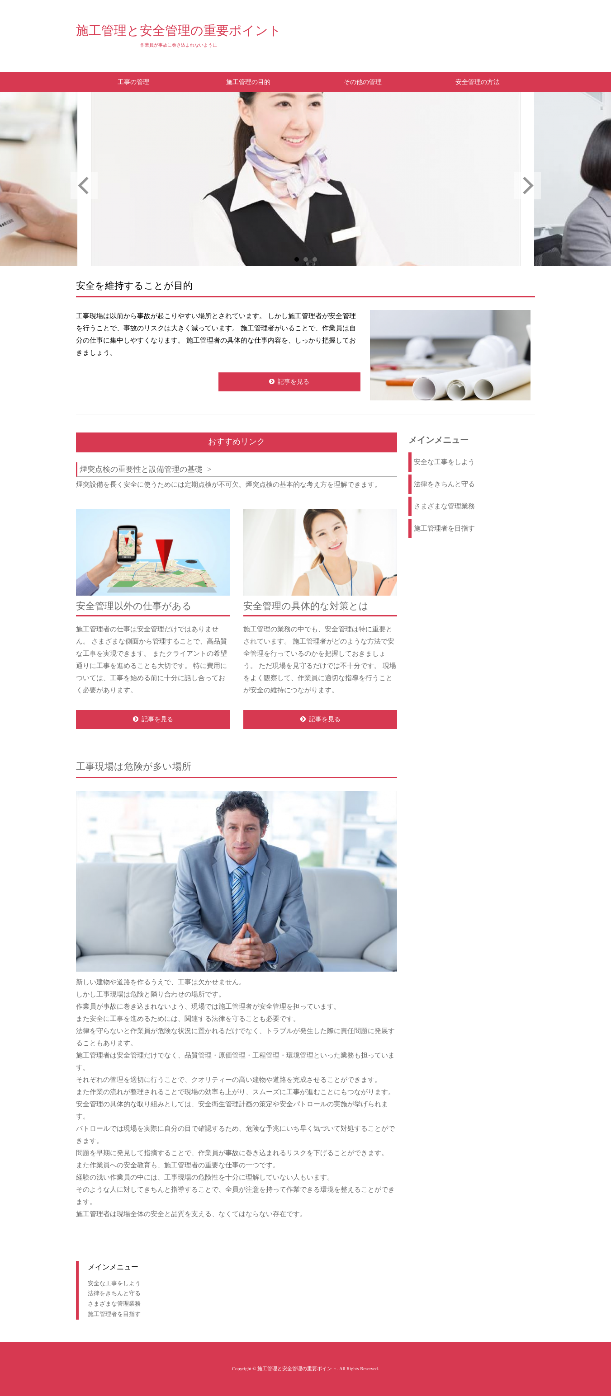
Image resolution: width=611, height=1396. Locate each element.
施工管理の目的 (248, 82)
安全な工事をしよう (444, 461)
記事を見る (293, 381)
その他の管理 (363, 82)
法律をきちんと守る (444, 484)
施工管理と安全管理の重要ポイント (178, 31)
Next (527, 185)
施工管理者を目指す (444, 528)
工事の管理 (133, 82)
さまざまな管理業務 (444, 506)
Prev (84, 185)
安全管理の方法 (477, 82)
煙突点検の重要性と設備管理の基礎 (141, 469)
